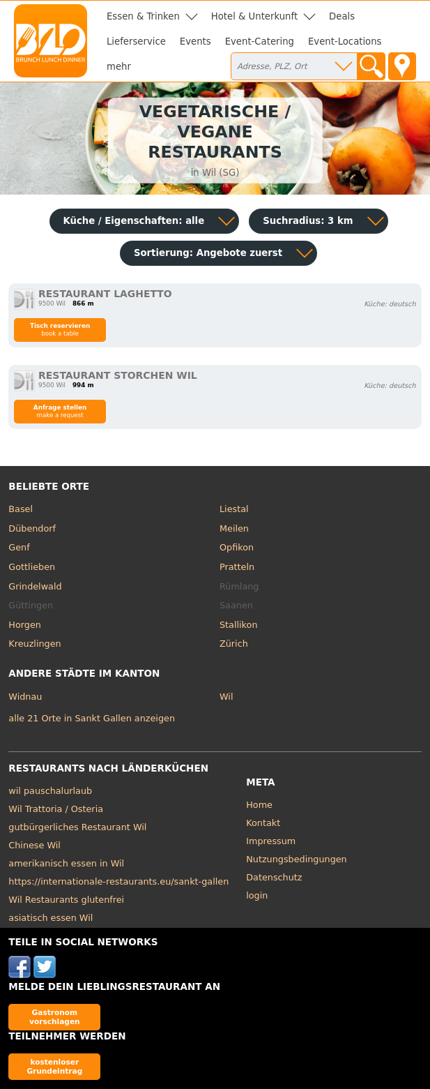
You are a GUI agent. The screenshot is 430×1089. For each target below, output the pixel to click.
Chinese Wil (34, 845)
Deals (342, 16)
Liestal (234, 509)
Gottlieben (31, 567)
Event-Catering (259, 41)
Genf (18, 547)
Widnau (25, 696)
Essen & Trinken (143, 16)
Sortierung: (208, 253)
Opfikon (237, 547)
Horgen (24, 624)
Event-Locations (345, 41)
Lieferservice (136, 41)
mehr (119, 66)
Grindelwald (34, 586)
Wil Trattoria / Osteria (55, 809)
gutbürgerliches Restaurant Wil (77, 827)
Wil (226, 696)
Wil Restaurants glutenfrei (66, 899)
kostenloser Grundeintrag (54, 1066)
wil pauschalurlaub (50, 791)
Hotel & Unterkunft (254, 16)
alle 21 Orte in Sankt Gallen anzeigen (91, 718)
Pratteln (237, 567)
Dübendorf (32, 528)
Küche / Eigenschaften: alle (134, 221)
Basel (20, 509)
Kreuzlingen (34, 643)
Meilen (234, 528)
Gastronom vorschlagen (54, 1017)
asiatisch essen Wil (50, 917)
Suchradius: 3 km (308, 221)
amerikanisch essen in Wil (66, 863)
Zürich (234, 643)
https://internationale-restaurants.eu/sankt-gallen (118, 881)
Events (195, 41)
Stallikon (238, 624)
